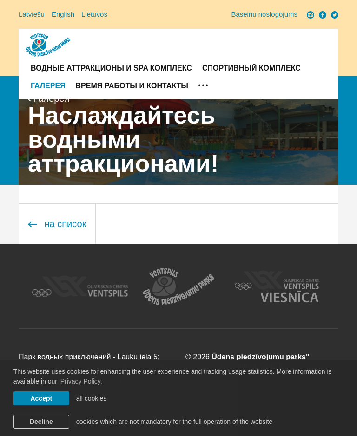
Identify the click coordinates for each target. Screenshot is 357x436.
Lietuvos (94, 14)
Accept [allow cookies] (41, 398)
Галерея (48, 86)
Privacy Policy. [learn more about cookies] (81, 381)
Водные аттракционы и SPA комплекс (111, 68)
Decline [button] (41, 421)
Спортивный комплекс (251, 68)
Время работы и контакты (132, 86)
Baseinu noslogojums (264, 14)
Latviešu (32, 14)
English (63, 14)
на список (57, 224)
